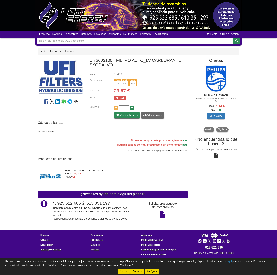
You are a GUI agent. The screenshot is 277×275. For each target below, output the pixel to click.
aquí (185, 140)
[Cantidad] (124, 107)
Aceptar (123, 271)
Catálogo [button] (86, 33)
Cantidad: (94, 107)
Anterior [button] (209, 129)
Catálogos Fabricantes (107, 33)
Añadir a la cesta (127, 115)
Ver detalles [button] (216, 115)
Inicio (43, 51)
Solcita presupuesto (50, 249)
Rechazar (137, 271)
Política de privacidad (152, 240)
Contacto (145, 33)
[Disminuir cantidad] (116, 108)
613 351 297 (96, 203)
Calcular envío (152, 115)
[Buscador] (135, 41)
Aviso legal (146, 235)
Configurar (152, 271)
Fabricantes (71, 33)
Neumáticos (130, 33)
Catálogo (95, 245)
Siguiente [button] (222, 129)
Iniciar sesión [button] (230, 33)
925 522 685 (69, 203)
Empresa (44, 33)
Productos (55, 51)
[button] (76, 102)
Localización (160, 33)
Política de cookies (150, 245)
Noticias (57, 33)
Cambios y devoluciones (153, 254)
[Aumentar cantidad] (132, 108)
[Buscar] (236, 41)
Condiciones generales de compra (158, 249)
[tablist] (216, 98)
